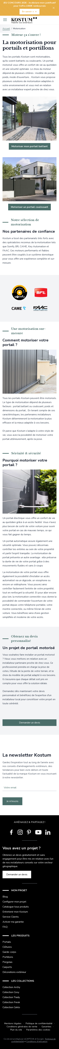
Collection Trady (11, 997)
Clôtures (7, 947)
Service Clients (11, 917)
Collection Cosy (11, 992)
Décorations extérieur (14, 972)
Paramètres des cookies (38, 1029)
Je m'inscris (12, 801)
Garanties (46, 1026)
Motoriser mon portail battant (29, 146)
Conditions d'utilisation (36, 1041)
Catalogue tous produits (16, 906)
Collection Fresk (11, 1002)
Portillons (8, 957)
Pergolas (7, 962)
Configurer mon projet (14, 901)
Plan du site (16, 1029)
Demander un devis (29, 722)
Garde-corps (9, 952)
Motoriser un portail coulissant (29, 207)
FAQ (5, 927)
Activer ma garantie (13, 922)
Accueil (6, 28)
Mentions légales (12, 1023)
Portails (7, 942)
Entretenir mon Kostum (15, 911)
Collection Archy (11, 987)
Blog (5, 896)
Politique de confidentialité (39, 1023)
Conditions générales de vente (22, 1026)
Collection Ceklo (11, 1007)
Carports (7, 967)
